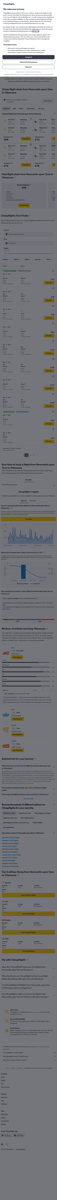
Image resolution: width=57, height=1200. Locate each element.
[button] (28, 57)
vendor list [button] (36, 31)
